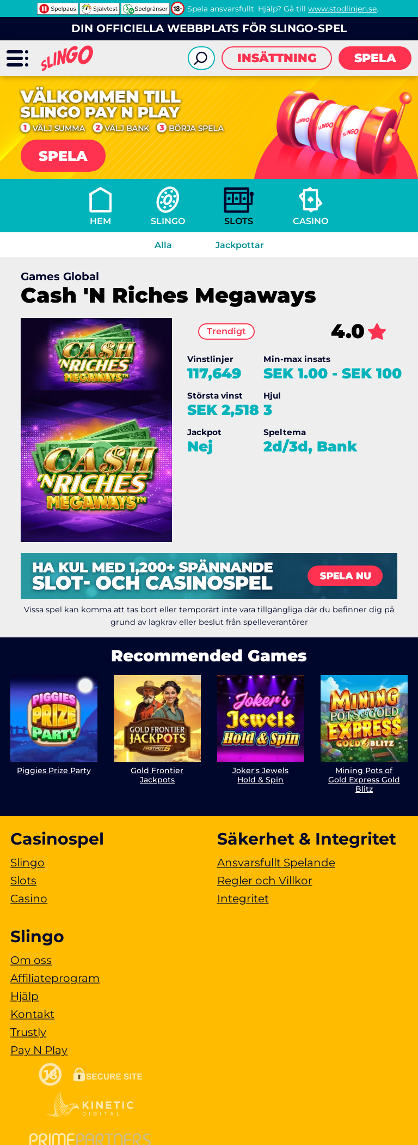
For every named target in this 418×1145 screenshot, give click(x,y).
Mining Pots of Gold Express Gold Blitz (364, 780)
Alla (163, 245)
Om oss (31, 960)
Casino (310, 221)
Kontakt (32, 1014)
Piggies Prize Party (54, 770)
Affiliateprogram (55, 978)
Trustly (28, 1032)
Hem (100, 221)
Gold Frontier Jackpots (157, 775)
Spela (375, 58)
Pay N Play (38, 1050)
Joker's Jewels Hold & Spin (260, 775)
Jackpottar (240, 245)
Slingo (168, 221)
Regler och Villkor (264, 880)
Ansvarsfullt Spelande (276, 862)
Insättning (277, 58)
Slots (238, 221)
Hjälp (24, 996)
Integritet (243, 898)
